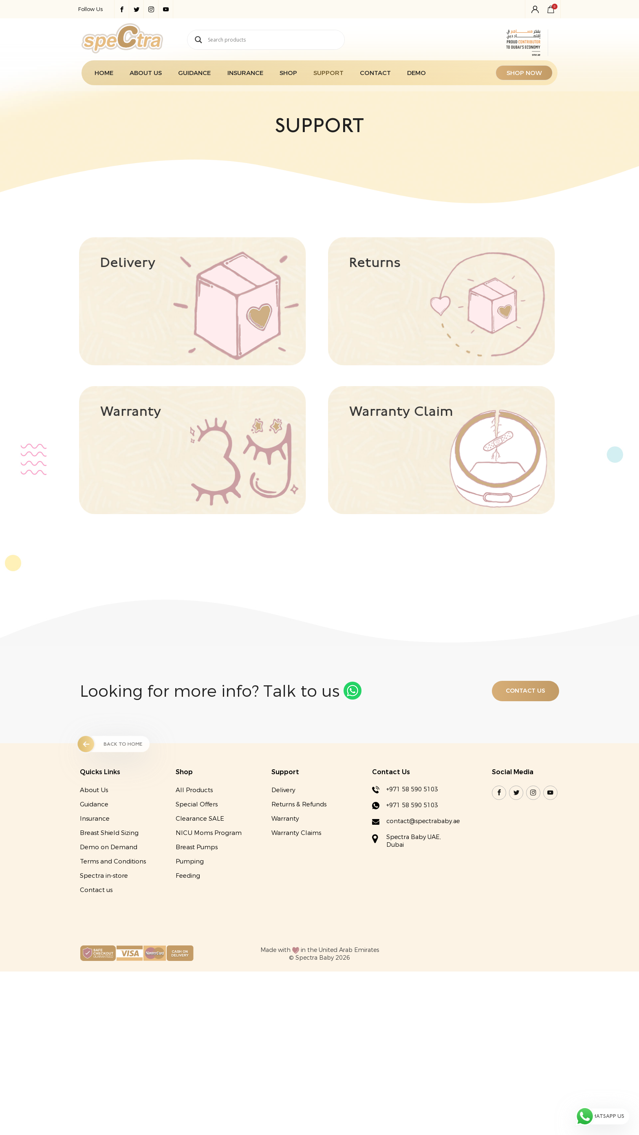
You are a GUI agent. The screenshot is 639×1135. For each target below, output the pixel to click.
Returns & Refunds (298, 872)
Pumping (187, 929)
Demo (414, 76)
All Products (191, 858)
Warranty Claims (295, 901)
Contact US (529, 759)
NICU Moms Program (206, 901)
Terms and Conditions (108, 929)
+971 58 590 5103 (413, 857)
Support (325, 76)
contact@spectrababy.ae (426, 890)
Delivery (283, 858)
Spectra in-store (99, 943)
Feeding (185, 943)
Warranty (284, 886)
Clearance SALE (197, 886)
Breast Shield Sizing (104, 901)
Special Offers (194, 872)
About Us (140, 76)
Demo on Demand (103, 915)
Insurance (240, 76)
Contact (372, 76)
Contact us (91, 958)
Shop (284, 76)
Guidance (189, 76)
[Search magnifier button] (192, 41)
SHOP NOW (531, 76)
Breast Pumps (194, 915)
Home (97, 76)
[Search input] (272, 41)
